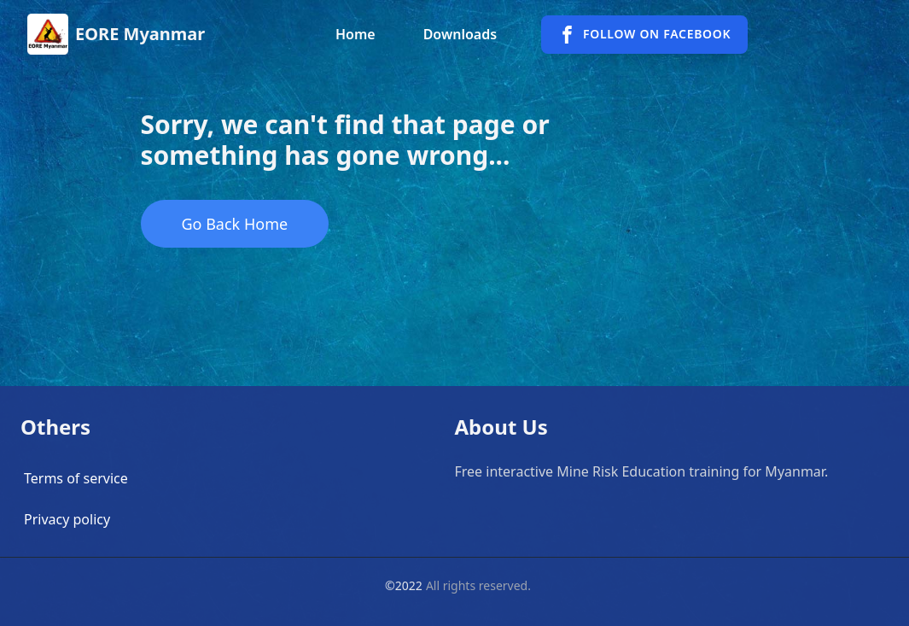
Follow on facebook (644, 35)
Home (355, 34)
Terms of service (76, 478)
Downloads (460, 34)
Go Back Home (235, 224)
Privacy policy (67, 519)
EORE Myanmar (140, 33)
